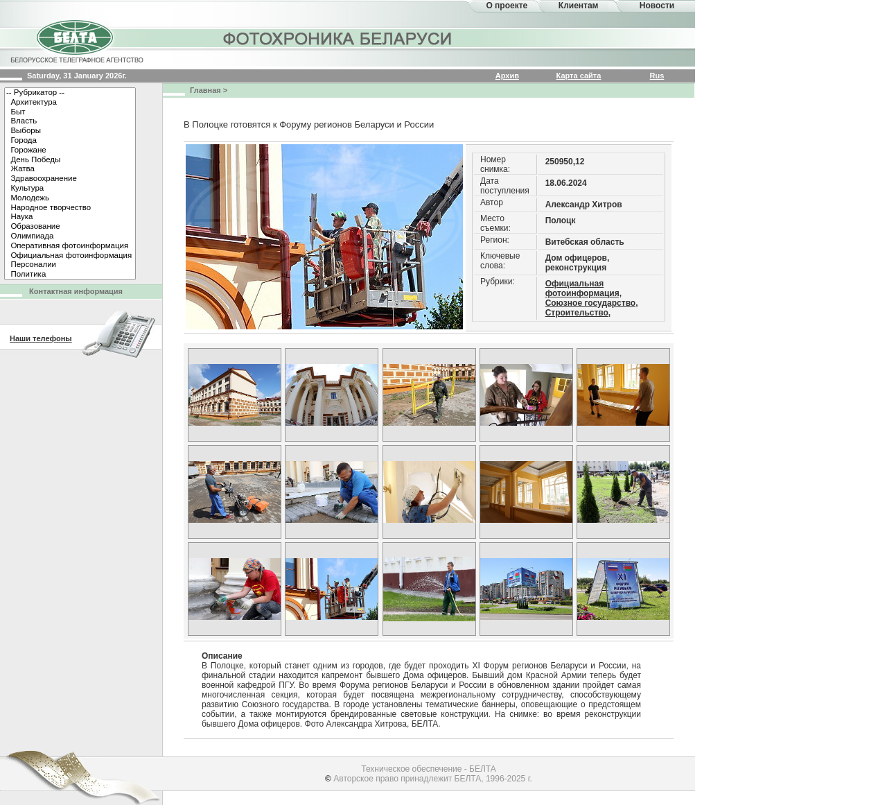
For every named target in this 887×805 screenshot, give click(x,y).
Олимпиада (70, 236)
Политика (70, 274)
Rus (657, 75)
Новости (657, 5)
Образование (70, 227)
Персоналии (70, 265)
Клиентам (579, 5)
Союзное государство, (591, 303)
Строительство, (578, 313)
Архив (507, 75)
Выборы (70, 131)
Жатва (70, 169)
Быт (70, 112)
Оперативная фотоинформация (70, 246)
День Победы (70, 160)
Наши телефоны (41, 338)
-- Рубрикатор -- (70, 93)
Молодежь (70, 198)
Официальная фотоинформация (70, 256)
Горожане (70, 150)
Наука (70, 217)
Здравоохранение (70, 179)
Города (70, 141)
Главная (205, 90)
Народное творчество (70, 208)
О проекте (506, 5)
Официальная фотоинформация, (583, 288)
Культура (70, 188)
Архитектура (70, 102)
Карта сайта (578, 75)
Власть (70, 121)
